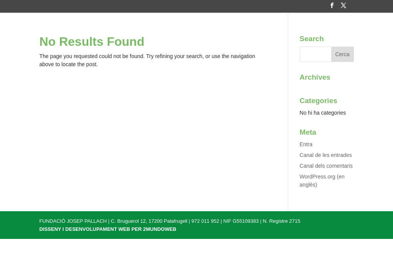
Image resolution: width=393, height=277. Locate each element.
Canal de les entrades (326, 155)
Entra (306, 144)
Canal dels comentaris (326, 166)
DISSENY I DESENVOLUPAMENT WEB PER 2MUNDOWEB (107, 229)
